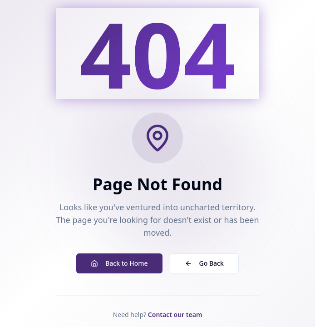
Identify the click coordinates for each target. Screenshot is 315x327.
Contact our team (175, 314)
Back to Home (119, 263)
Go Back (204, 263)
